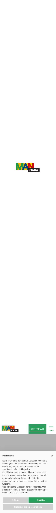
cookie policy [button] (24, 469)
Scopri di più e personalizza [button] (28, 507)
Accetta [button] (41, 500)
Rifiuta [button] (15, 500)
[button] (52, 455)
